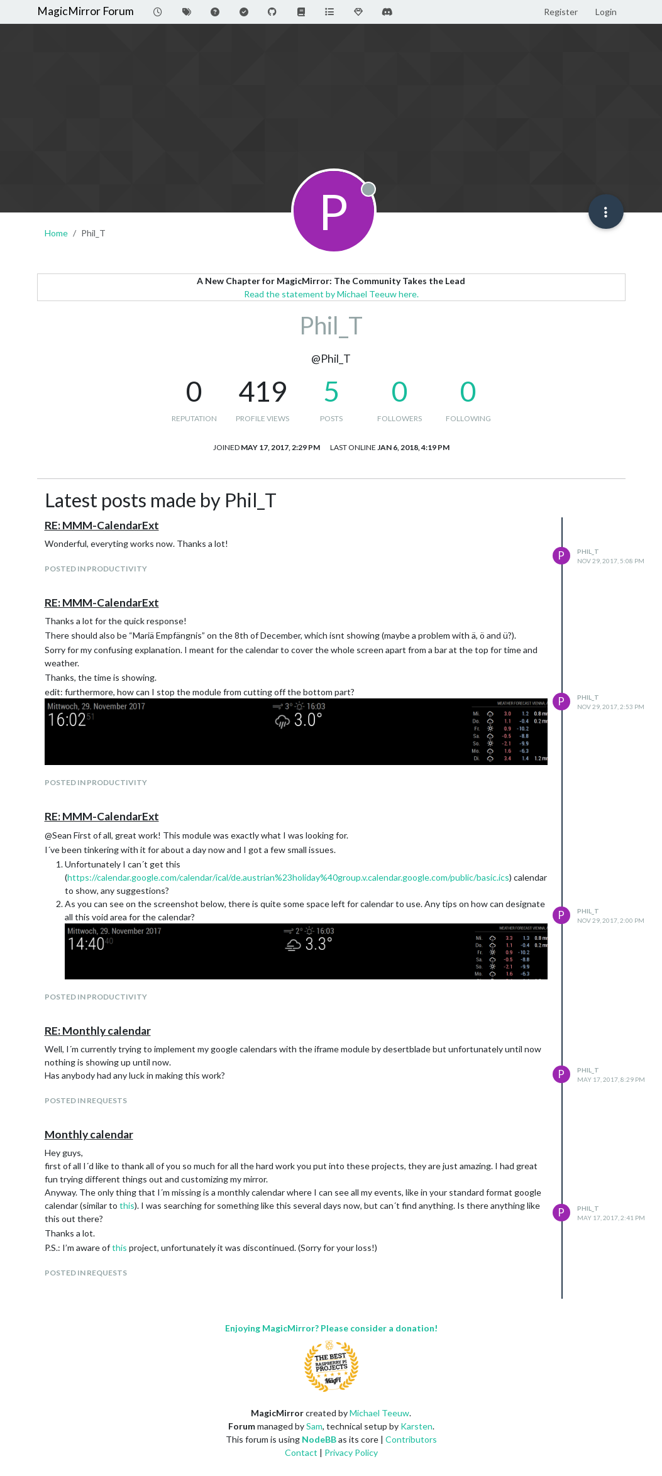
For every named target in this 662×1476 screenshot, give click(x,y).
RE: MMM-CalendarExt (102, 525)
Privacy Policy (351, 1452)
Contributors (411, 1439)
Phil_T (588, 551)
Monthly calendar (89, 1134)
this (127, 1205)
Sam (314, 1426)
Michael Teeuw (379, 1412)
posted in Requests (86, 1100)
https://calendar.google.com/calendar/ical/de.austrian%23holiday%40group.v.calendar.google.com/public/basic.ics (288, 877)
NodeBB (319, 1439)
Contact (301, 1452)
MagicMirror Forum (85, 11)
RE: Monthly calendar (98, 1030)
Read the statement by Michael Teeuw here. (331, 294)
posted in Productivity (96, 568)
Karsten (416, 1426)
